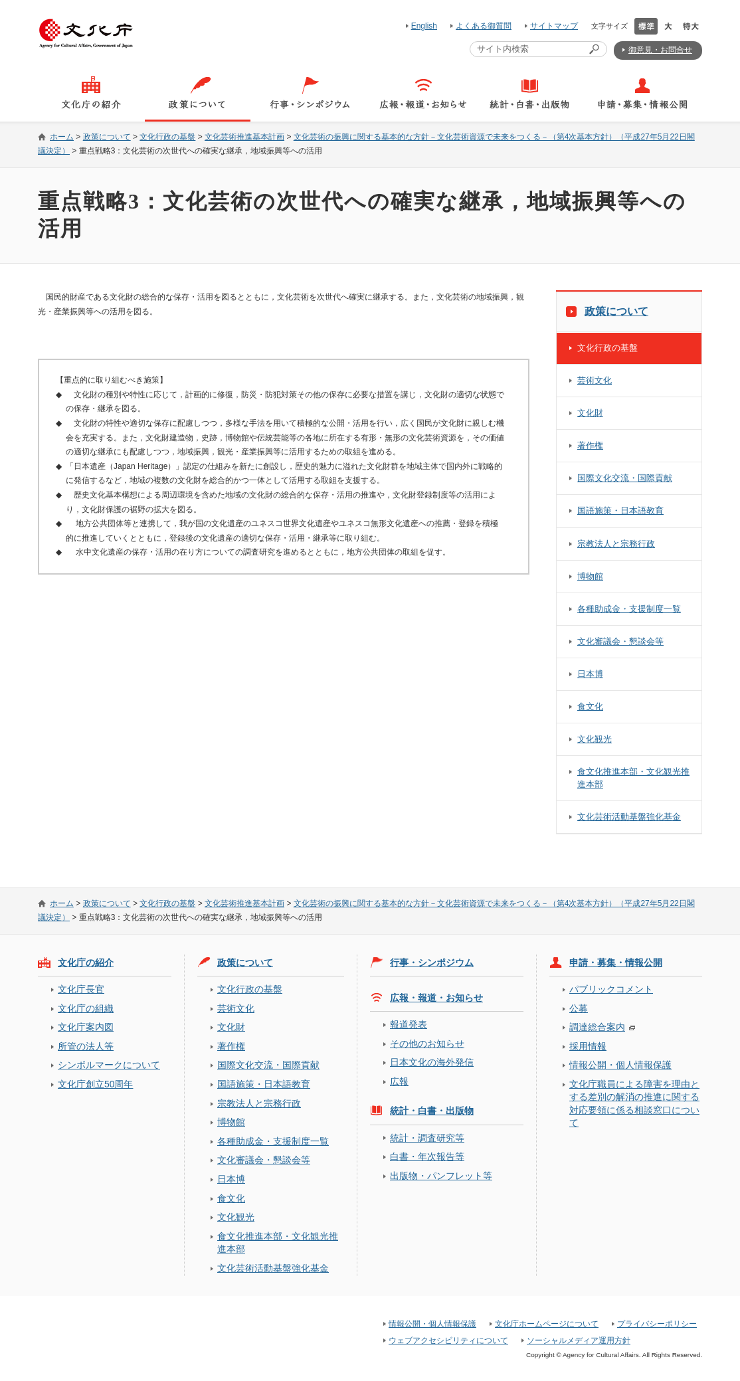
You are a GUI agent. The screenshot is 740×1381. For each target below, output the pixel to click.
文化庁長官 (81, 989)
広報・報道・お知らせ (436, 997)
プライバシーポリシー (657, 1324)
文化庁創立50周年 (95, 1084)
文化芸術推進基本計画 (244, 136)
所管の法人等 (86, 1046)
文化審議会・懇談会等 (620, 641)
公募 (578, 1008)
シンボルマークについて (109, 1064)
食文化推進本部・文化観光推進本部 (633, 777)
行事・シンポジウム (432, 962)
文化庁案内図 (86, 1027)
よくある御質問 (483, 26)
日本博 (590, 674)
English (424, 26)
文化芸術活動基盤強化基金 (629, 817)
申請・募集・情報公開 (615, 962)
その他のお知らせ (427, 1043)
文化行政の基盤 (167, 136)
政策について (107, 136)
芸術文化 (594, 380)
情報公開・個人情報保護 (620, 1064)
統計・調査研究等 (427, 1138)
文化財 (590, 413)
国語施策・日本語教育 (620, 510)
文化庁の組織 (86, 1008)
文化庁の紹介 (86, 962)
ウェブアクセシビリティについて (448, 1340)
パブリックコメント (611, 989)
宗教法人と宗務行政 (616, 544)
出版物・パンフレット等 (441, 1175)
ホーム (62, 136)
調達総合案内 (597, 1027)
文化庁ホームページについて (547, 1324)
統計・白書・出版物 (432, 1110)
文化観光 (594, 739)
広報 (399, 1081)
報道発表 (408, 1024)
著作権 (590, 445)
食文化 (590, 706)
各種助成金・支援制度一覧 (629, 609)
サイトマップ (554, 26)
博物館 (590, 576)
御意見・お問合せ (660, 49)
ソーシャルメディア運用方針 (578, 1340)
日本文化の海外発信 (432, 1062)
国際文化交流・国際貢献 (624, 478)
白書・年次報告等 (427, 1156)
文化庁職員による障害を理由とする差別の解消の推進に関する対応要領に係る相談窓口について (634, 1103)
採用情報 (587, 1046)
